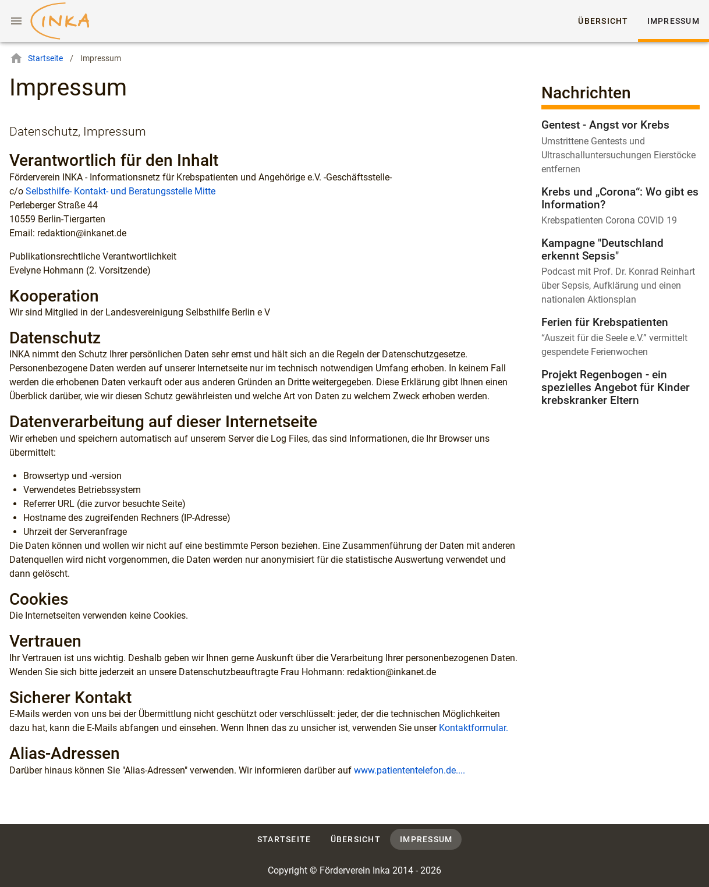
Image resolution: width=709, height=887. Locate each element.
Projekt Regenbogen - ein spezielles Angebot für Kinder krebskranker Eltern (615, 387)
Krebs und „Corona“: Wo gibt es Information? (620, 198)
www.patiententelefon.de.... (409, 770)
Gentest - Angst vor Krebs (605, 125)
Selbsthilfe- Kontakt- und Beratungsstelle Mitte (120, 191)
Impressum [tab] (673, 21)
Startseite (36, 58)
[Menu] (16, 21)
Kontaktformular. (473, 727)
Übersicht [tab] (604, 21)
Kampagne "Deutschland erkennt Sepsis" (602, 249)
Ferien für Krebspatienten (604, 322)
